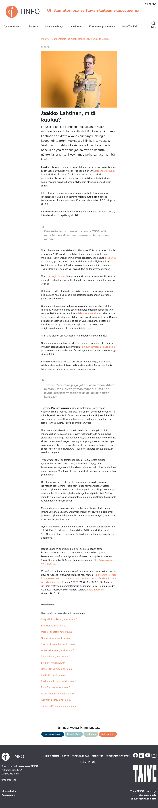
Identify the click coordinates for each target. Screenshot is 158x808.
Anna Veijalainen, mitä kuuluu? (57, 650)
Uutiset (72, 39)
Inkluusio (91, 734)
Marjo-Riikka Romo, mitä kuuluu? (59, 619)
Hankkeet (76, 26)
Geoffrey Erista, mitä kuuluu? (56, 700)
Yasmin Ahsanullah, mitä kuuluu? (59, 644)
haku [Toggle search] (153, 27)
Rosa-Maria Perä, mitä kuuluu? (57, 669)
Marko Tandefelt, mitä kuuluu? (57, 632)
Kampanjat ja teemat (101, 26)
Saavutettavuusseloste (143, 798)
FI (150, 4)
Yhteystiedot (9, 791)
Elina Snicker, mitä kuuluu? (55, 687)
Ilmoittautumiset (95, 589)
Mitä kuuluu (107, 734)
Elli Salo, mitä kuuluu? (53, 663)
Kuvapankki (8, 795)
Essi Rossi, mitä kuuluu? (54, 625)
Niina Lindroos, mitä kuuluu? (56, 638)
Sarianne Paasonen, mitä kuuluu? (59, 706)
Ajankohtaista (12, 26)
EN (146, 4)
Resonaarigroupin (105, 171)
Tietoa (32, 26)
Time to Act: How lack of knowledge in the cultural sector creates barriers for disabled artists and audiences (79, 579)
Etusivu (45, 39)
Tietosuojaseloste (146, 795)
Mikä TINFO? (129, 26)
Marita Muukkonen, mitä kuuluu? (58, 681)
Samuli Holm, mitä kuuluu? (55, 656)
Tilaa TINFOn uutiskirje (143, 791)
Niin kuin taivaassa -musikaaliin (97, 347)
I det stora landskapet (89, 313)
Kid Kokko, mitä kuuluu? (54, 675)
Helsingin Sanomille (58, 276)
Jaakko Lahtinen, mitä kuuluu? (94, 39)
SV (154, 4)
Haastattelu (73, 734)
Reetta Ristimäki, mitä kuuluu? (57, 693)
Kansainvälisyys (54, 26)
